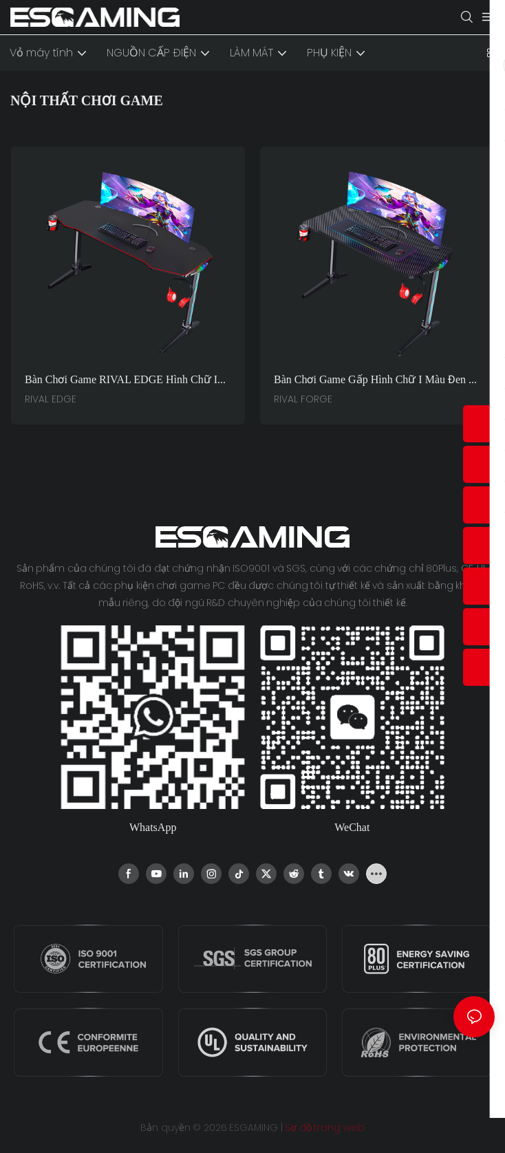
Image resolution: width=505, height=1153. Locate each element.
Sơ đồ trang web (324, 1127)
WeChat (351, 827)
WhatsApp (152, 827)
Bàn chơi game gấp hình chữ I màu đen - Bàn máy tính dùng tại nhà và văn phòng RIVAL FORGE (373, 380)
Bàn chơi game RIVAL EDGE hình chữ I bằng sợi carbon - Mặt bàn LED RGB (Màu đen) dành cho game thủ (126, 380)
